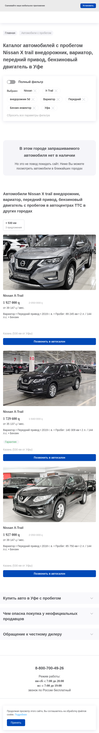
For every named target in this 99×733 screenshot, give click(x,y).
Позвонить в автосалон (49, 341)
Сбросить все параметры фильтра (28, 115)
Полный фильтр (30, 82)
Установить (88, 6)
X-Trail (49, 90)
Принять (16, 722)
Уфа (47, 107)
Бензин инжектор (20, 107)
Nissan (28, 90)
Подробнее (21, 714)
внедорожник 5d (20, 99)
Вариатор (49, 99)
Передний (74, 99)
